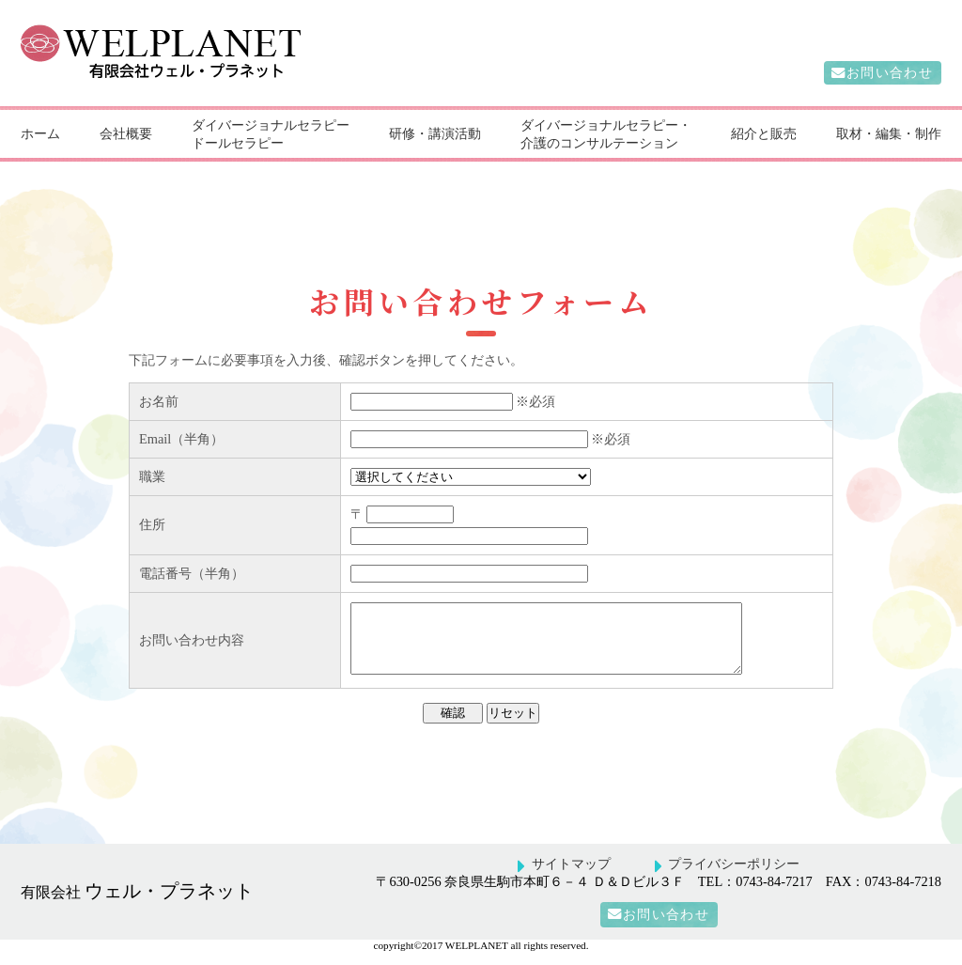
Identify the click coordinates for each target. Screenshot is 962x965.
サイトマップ (571, 877)
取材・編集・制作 (888, 133)
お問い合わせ (890, 73)
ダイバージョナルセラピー (270, 124)
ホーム (40, 133)
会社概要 (126, 133)
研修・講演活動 (435, 133)
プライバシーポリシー (733, 877)
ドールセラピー (238, 142)
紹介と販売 (764, 133)
